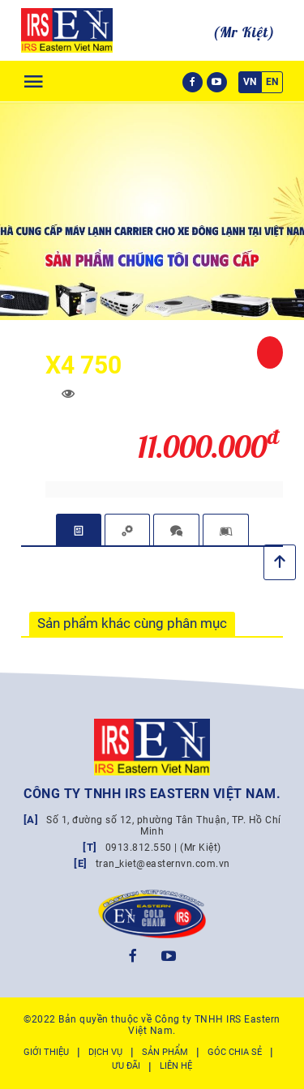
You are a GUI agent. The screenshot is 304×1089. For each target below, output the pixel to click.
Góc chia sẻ (235, 1051)
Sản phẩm (165, 1051)
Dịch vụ (105, 1051)
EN (272, 82)
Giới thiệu (46, 1051)
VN (249, 82)
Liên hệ (176, 1065)
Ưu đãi (126, 1065)
